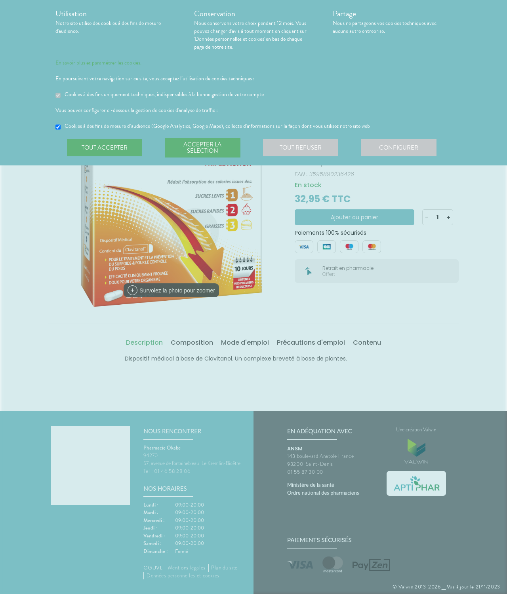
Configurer (402, 148)
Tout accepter (105, 148)
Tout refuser (303, 148)
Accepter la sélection (204, 148)
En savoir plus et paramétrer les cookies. (98, 63)
